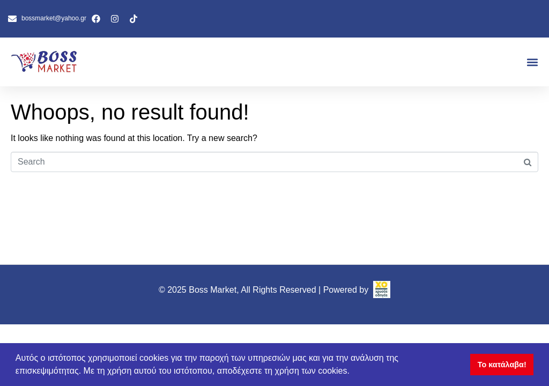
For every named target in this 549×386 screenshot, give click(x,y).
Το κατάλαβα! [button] (502, 364)
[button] (532, 62)
